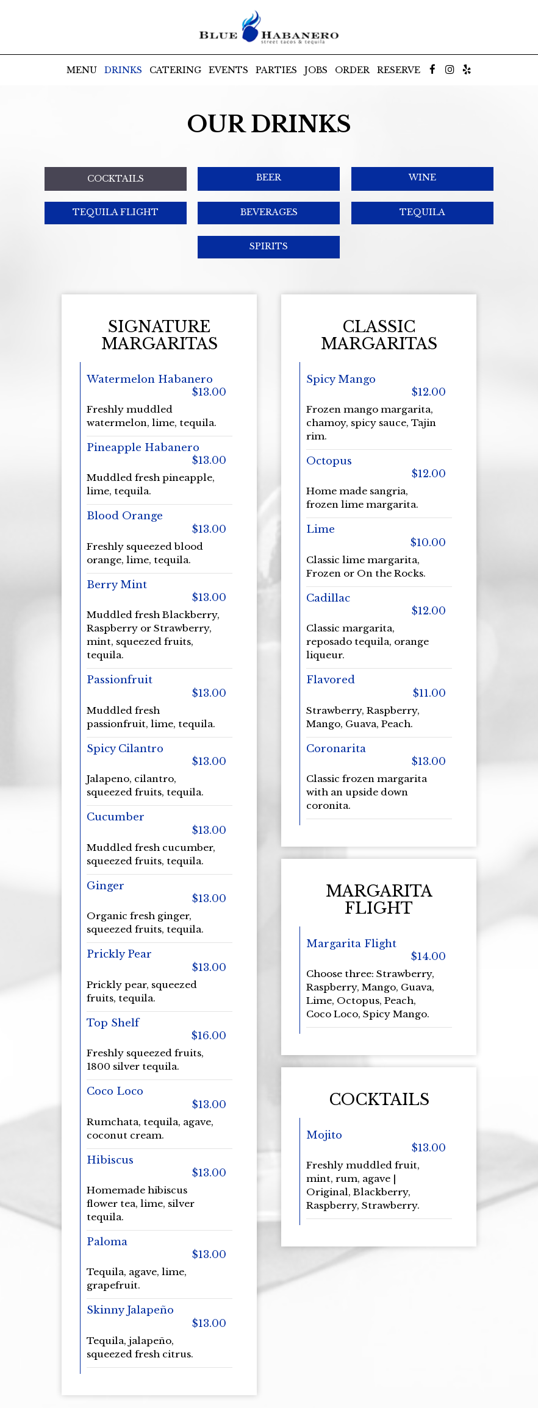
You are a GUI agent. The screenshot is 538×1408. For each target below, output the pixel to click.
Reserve (398, 70)
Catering (175, 70)
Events (228, 70)
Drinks (123, 70)
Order (352, 70)
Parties (276, 70)
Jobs (316, 70)
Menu (81, 70)
